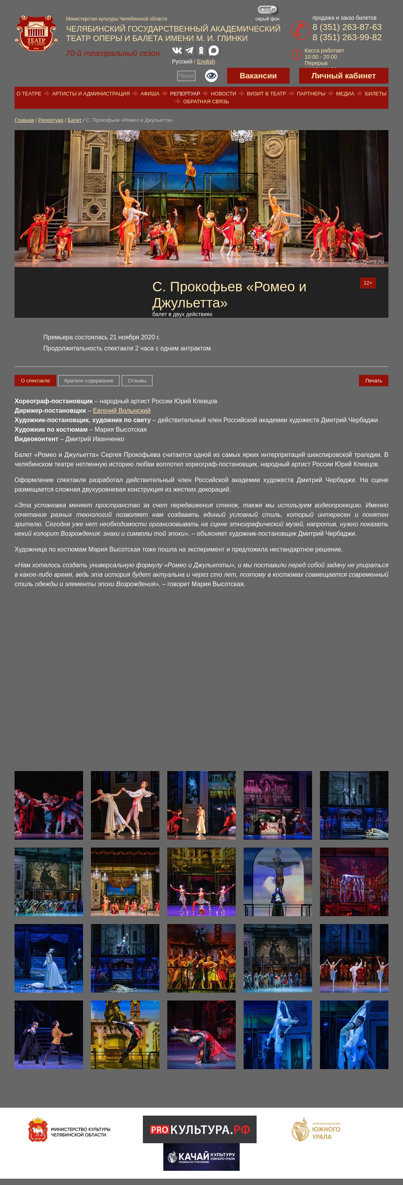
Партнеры (311, 94)
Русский (182, 61)
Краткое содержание (88, 381)
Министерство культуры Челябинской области (116, 19)
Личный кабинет (344, 75)
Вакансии (258, 75)
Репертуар (185, 94)
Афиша (149, 94)
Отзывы (137, 381)
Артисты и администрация (91, 94)
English (206, 61)
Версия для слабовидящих (211, 75)
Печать (373, 381)
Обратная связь (206, 101)
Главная (24, 120)
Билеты (376, 94)
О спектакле (35, 381)
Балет (75, 120)
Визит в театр (266, 94)
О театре (29, 94)
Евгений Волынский (121, 410)
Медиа (345, 94)
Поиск (186, 76)
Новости (223, 94)
